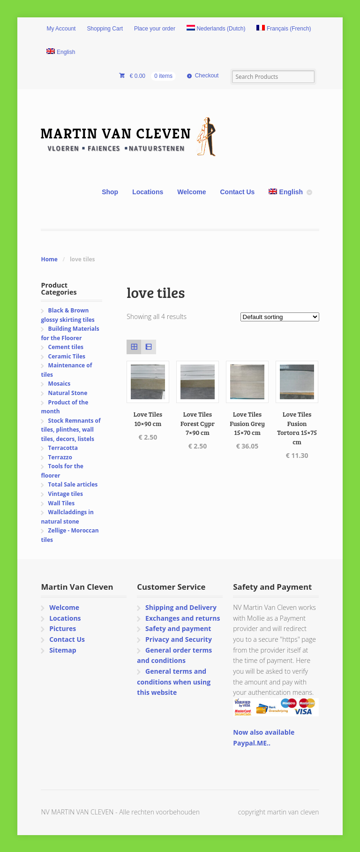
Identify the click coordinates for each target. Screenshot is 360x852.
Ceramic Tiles (66, 356)
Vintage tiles (65, 494)
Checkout (207, 75)
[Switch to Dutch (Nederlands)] (216, 29)
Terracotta (63, 448)
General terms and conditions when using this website (173, 682)
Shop (110, 192)
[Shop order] (279, 316)
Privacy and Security (178, 639)
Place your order (154, 28)
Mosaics (59, 384)
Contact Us (237, 192)
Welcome (191, 192)
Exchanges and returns (182, 618)
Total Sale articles (73, 484)
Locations (147, 192)
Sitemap (62, 650)
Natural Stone (68, 393)
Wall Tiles (61, 503)
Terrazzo (60, 457)
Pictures (62, 628)
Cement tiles (65, 347)
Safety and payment (178, 628)
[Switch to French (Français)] (283, 29)
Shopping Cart (105, 28)
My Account (60, 28)
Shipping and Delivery (181, 607)
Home (49, 259)
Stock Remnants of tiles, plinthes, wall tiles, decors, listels (70, 430)
